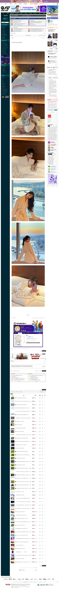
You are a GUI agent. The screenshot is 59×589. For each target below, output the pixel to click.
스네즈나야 (35, 538)
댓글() (14, 317)
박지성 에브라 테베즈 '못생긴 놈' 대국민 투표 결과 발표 (24, 401)
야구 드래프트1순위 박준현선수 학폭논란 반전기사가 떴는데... (25, 411)
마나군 (34, 535)
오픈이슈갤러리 (44, 33)
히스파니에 (35, 404)
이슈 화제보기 (43, 18)
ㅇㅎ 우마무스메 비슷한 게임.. (21, 535)
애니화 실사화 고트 (19, 548)
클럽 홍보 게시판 (4, 51)
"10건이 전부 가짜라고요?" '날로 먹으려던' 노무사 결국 (24, 481)
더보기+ (56, 99)
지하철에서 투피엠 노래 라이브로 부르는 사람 (23, 555)
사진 (36, 393)
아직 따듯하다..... (19, 491)
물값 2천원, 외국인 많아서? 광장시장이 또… (22, 468)
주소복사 (12, 348)
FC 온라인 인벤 (5, 15)
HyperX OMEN (3, 86)
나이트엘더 (35, 558)
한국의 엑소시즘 (19, 431)
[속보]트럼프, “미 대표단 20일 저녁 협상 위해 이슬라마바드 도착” (25, 508)
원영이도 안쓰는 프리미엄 (20, 444)
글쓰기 (44, 389)
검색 (8, 22)
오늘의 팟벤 (3, 69)
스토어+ (56, 27)
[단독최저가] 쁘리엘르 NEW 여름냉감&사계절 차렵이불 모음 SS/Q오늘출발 (52, 107)
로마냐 (34, 498)
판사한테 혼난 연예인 (20, 458)
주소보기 (12, 33)
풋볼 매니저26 (3, 94)
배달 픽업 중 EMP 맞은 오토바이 (21, 451)
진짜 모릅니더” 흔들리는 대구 (21, 518)
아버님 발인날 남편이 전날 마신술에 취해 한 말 (23, 441)
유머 (22, 393)
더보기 (25, 330)
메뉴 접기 (39, 333)
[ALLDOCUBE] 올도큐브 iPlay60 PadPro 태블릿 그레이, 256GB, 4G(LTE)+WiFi (52, 101)
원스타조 (35, 501)
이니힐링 (23, 330)
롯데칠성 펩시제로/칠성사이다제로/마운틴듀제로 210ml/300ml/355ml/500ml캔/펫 (52, 105)
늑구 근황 (18, 424)
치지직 (3, 78)
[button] (19, 381)
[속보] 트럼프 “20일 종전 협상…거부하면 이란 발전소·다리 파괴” (25, 434)
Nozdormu (35, 444)
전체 (11, 393)
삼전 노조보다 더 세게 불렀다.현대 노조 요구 (23, 478)
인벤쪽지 (21, 330)
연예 (19, 393)
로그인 (54, 3)
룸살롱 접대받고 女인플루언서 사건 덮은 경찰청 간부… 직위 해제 (25, 461)
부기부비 (35, 411)
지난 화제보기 (38, 18)
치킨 (12, 35)
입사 (34, 451)
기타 (44, 393)
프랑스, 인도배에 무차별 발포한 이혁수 (22, 498)
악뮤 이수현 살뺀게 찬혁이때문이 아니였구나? (23, 521)
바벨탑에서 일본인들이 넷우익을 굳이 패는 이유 (23, 538)
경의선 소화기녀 (19, 421)
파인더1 (35, 434)
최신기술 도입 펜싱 (19, 511)
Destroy (35, 471)
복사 (14, 33)
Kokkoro (35, 555)
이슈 (15, 393)
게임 (30, 393)
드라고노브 (35, 491)
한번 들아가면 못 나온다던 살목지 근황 (22, 454)
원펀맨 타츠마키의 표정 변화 (20, 528)
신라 (34, 508)
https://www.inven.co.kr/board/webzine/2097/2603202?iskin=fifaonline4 (21, 348)
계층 (38, 393)
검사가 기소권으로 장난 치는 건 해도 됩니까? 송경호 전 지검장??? (25, 471)
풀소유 (34, 401)
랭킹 (24, 333)
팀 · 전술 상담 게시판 (4, 48)
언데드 (34, 528)
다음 (36, 567)
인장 (15, 333)
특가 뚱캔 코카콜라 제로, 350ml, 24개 (52, 104)
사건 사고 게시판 (4, 52)
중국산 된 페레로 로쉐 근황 (20, 404)
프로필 (20, 333)
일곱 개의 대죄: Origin (4, 89)
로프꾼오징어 (35, 511)
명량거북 (35, 421)
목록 (12, 317)
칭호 (28, 333)
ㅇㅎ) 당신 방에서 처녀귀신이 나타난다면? (22, 501)
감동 (41, 393)
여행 (2, 82)
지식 (33, 393)
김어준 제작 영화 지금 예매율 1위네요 (22, 414)
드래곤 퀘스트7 (4, 93)
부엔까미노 (35, 424)
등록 (43, 366)
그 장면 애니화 (19, 545)
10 (34, 567)
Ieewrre (35, 414)
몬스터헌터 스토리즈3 (4, 90)
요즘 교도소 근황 (19, 558)
